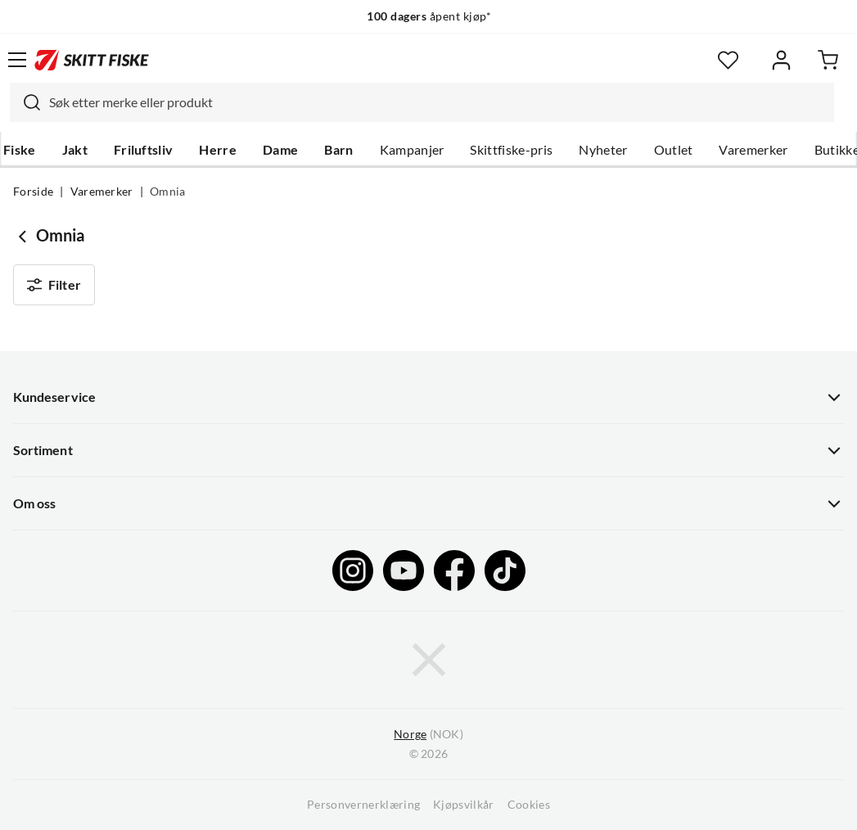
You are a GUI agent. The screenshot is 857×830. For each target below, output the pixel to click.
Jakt (75, 149)
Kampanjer (412, 149)
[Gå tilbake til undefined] (24, 235)
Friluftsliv (144, 149)
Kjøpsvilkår (463, 804)
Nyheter (603, 149)
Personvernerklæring (363, 804)
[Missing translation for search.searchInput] (25, 102)
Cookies (528, 804)
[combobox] (422, 102)
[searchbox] (437, 102)
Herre (218, 149)
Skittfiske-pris (511, 149)
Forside (33, 191)
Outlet (673, 149)
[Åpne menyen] (17, 59)
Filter (54, 284)
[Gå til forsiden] (91, 59)
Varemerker (753, 149)
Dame (280, 149)
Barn (338, 149)
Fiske (19, 149)
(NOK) (428, 734)
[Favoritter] (728, 60)
